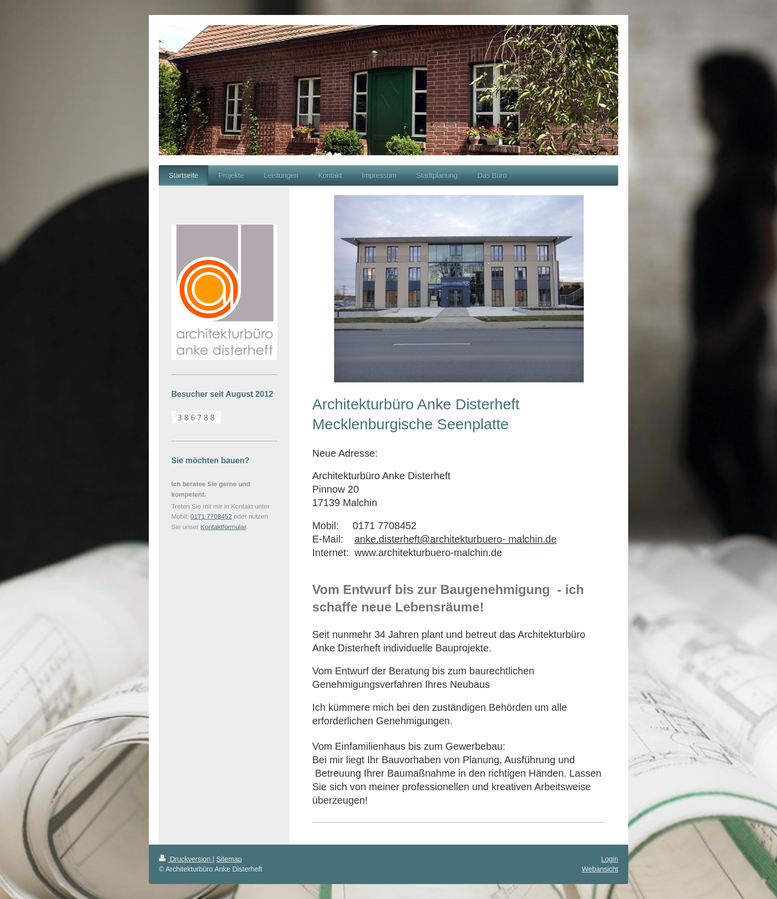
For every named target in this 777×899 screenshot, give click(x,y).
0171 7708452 (211, 516)
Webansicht (600, 869)
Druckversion (185, 859)
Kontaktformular (223, 527)
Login (609, 859)
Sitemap (229, 859)
